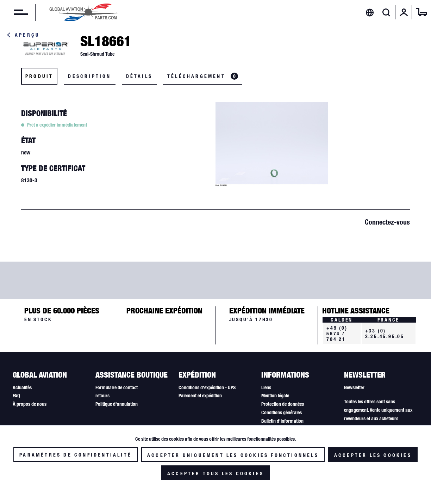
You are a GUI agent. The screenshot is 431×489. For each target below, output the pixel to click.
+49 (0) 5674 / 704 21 (337, 333)
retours (102, 395)
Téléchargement (202, 76)
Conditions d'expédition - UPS (207, 387)
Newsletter (354, 387)
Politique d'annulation (116, 404)
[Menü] (14, 12)
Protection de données (282, 404)
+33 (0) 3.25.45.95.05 (384, 333)
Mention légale (275, 395)
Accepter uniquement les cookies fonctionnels (233, 455)
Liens (266, 387)
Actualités (22, 387)
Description (89, 76)
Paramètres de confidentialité (75, 455)
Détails (139, 76)
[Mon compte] (403, 12)
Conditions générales (281, 412)
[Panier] (421, 12)
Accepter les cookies (373, 455)
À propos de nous (29, 404)
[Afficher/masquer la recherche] (386, 12)
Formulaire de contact (116, 387)
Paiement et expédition (200, 395)
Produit (39, 76)
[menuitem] (14, 12)
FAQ (16, 395)
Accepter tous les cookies (215, 473)
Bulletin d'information (282, 421)
